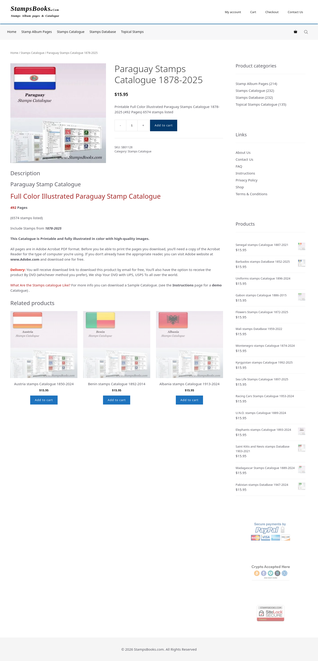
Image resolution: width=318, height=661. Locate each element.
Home (11, 31)
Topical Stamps (132, 31)
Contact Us (295, 12)
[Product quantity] (132, 125)
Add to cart (164, 125)
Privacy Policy (247, 180)
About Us (243, 152)
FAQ (239, 166)
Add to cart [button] (44, 400)
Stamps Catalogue (71, 31)
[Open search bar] (306, 32)
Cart (253, 12)
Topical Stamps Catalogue (256, 104)
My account (233, 12)
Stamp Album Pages (36, 31)
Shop (240, 187)
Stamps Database (102, 31)
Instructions (245, 173)
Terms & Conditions (252, 194)
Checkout (271, 12)
